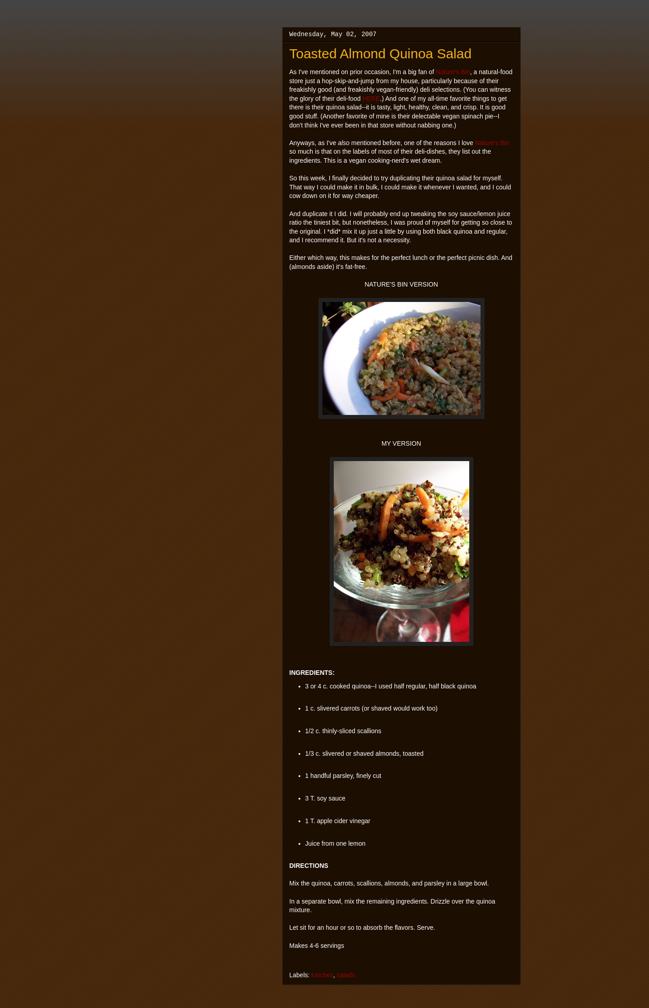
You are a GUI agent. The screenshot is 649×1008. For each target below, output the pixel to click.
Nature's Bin (453, 71)
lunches (322, 975)
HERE (371, 98)
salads (346, 975)
